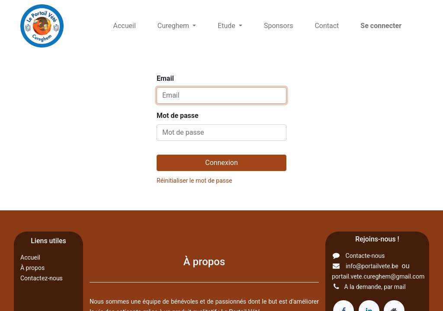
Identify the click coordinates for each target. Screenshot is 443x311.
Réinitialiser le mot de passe (194, 180)
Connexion (221, 163)
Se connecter (380, 26)
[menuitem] (125, 26)
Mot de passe (178, 115)
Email (165, 78)
